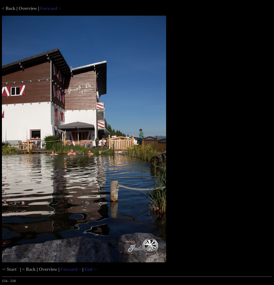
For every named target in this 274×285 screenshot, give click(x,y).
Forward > (50, 8)
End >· (91, 269)
